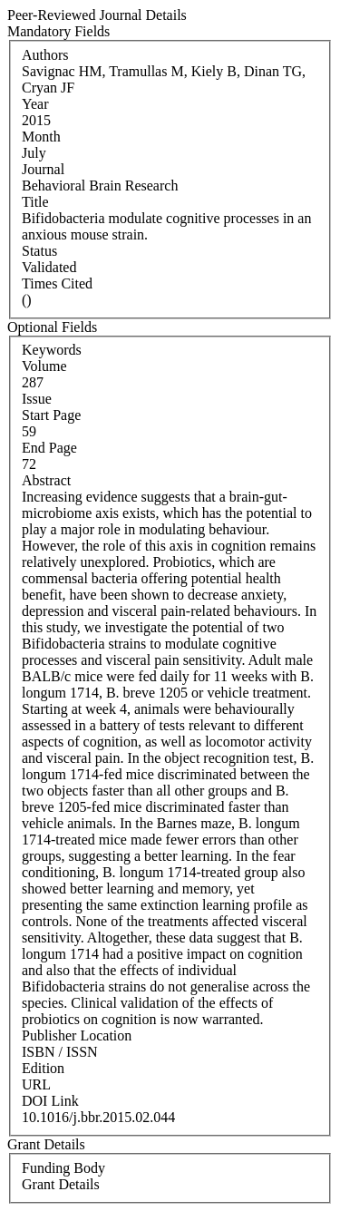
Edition (43, 1068)
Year (35, 104)
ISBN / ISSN (60, 1052)
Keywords (52, 349)
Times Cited (57, 283)
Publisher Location (76, 1035)
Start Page (51, 415)
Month (41, 136)
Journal (43, 169)
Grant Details (61, 1184)
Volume (44, 366)
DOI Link (50, 1100)
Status (39, 251)
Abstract (46, 480)
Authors (45, 55)
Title (35, 202)
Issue (37, 398)
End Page (49, 447)
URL (36, 1084)
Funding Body (63, 1168)
